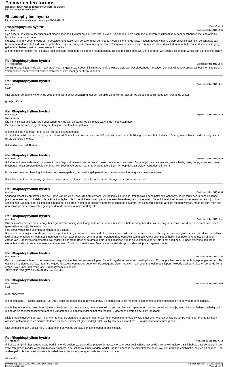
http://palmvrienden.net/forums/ (20, 9)
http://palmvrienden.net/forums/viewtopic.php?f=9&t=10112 (34, 20)
